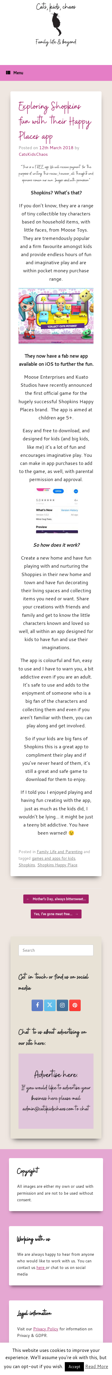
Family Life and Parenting (59, 851)
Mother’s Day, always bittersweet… (56, 899)
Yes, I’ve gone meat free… (56, 914)
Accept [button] (74, 1366)
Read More (96, 1366)
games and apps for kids (53, 858)
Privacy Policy (45, 1329)
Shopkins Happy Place (57, 865)
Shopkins (27, 865)
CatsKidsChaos (33, 154)
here (41, 1267)
